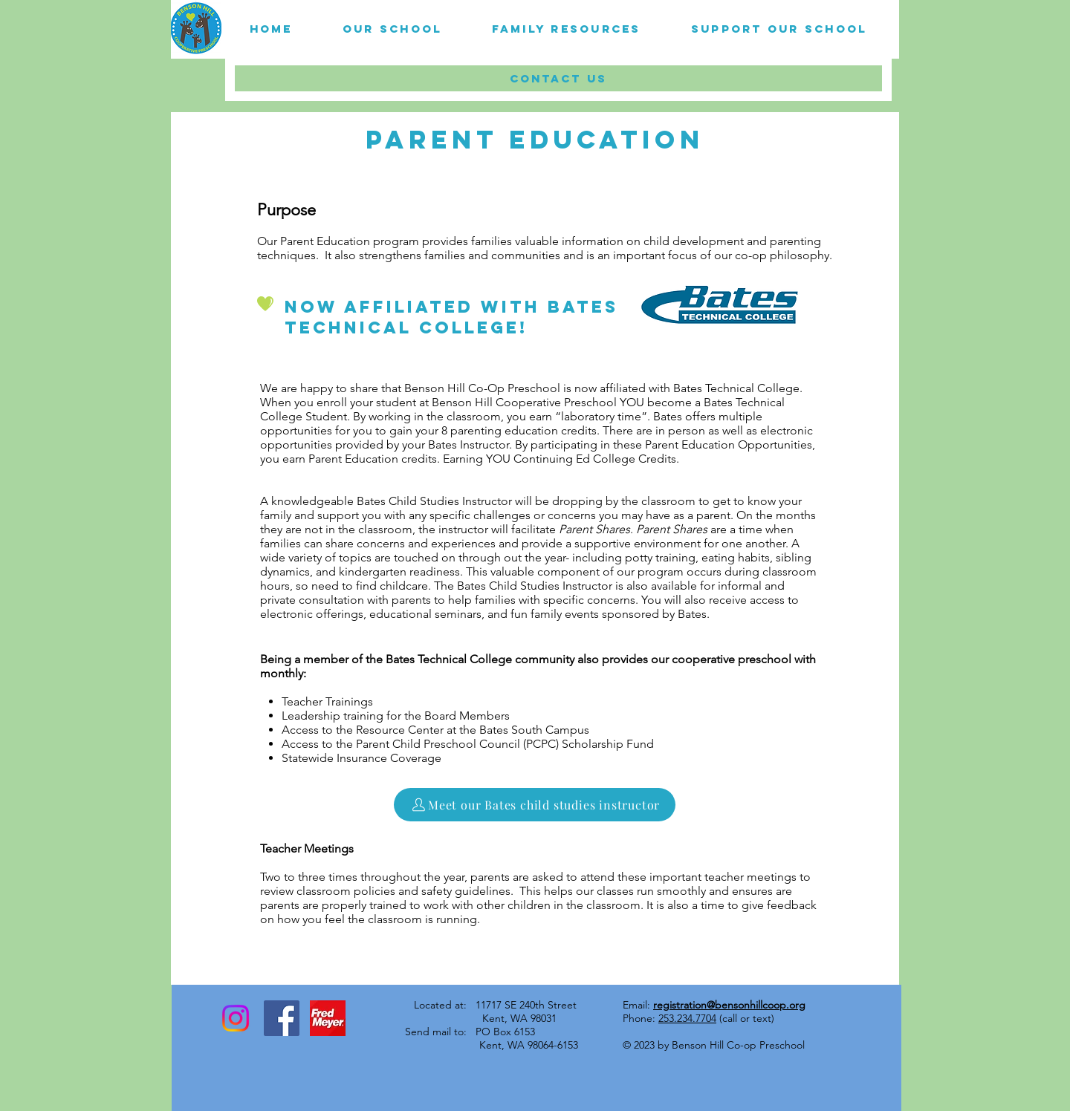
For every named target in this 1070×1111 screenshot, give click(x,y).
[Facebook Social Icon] (281, 1018)
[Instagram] (235, 1018)
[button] (392, 28)
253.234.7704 (687, 1018)
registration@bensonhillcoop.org (729, 1004)
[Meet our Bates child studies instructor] (534, 804)
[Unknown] (328, 1018)
